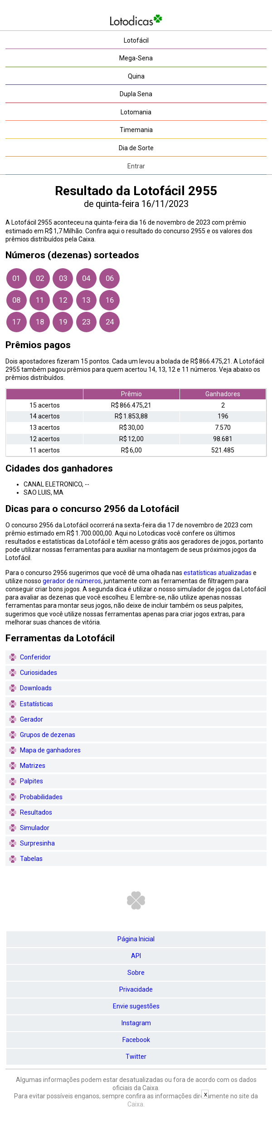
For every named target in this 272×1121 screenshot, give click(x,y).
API (136, 955)
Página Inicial (136, 939)
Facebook (136, 1039)
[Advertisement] (136, 1109)
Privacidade (136, 989)
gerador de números (72, 581)
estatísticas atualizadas (218, 572)
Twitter (136, 1056)
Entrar (136, 166)
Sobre (136, 972)
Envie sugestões (136, 1006)
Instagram (136, 1023)
